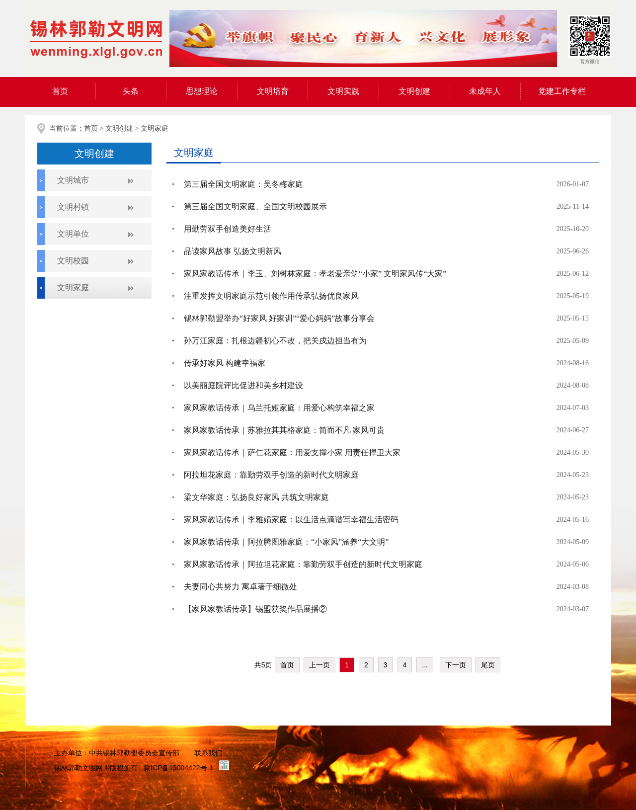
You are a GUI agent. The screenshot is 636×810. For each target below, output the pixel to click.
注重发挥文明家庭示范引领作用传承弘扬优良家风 (271, 296)
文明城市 (73, 180)
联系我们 (208, 753)
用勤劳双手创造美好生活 (227, 229)
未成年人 (485, 91)
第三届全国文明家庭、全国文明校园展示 (255, 206)
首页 (60, 91)
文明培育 (273, 91)
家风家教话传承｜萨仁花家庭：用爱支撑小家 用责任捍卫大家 (292, 452)
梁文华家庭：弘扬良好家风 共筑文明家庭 (256, 497)
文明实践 (343, 91)
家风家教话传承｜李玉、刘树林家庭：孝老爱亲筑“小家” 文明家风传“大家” (315, 273)
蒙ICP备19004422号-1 (178, 768)
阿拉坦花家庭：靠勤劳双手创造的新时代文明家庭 (271, 475)
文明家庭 (154, 128)
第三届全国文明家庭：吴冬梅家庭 (243, 184)
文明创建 (414, 91)
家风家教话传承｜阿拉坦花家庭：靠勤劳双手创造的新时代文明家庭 (303, 564)
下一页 (455, 665)
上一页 (319, 665)
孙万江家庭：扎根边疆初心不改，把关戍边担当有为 (275, 340)
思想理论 (202, 91)
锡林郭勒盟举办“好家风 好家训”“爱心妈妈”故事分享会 (279, 318)
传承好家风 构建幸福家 (224, 363)
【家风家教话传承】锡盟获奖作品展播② (255, 609)
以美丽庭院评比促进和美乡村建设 (243, 385)
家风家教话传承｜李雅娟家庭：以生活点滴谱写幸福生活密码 (291, 519)
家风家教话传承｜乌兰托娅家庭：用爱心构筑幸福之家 (279, 408)
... (425, 665)
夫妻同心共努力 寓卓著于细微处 (240, 586)
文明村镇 (73, 207)
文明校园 (73, 260)
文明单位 (73, 234)
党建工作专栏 (562, 91)
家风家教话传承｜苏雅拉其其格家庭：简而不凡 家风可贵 (284, 430)
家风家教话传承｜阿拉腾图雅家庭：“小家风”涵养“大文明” (286, 542)
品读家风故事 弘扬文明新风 (232, 251)
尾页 (488, 665)
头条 (131, 91)
